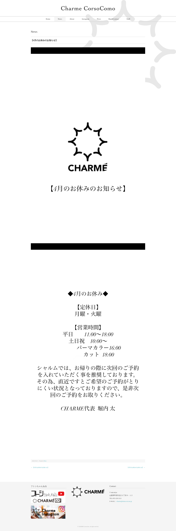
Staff (128, 19)
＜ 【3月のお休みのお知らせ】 (40, 467)
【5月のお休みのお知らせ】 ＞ (136, 467)
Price (99, 19)
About (72, 19)
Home (48, 19)
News (60, 19)
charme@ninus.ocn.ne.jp (124, 501)
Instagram (85, 19)
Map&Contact (113, 19)
